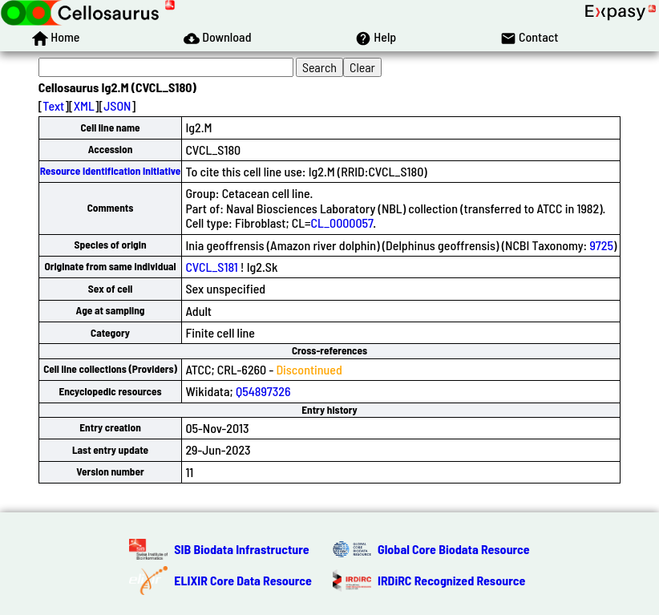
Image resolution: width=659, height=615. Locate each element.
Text (53, 105)
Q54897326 (263, 391)
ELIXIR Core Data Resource (243, 580)
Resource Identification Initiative (110, 170)
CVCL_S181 (211, 266)
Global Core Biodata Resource (454, 548)
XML (84, 105)
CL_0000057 (342, 222)
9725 (601, 245)
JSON (117, 105)
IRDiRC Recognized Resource (451, 580)
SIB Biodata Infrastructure (241, 548)
